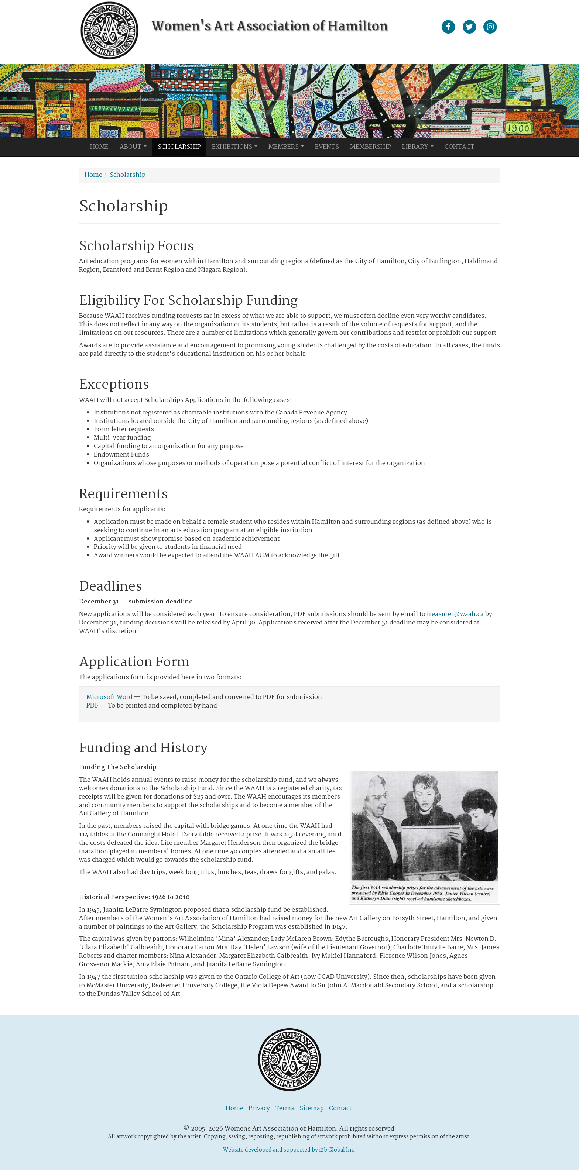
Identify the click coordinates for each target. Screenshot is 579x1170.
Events (327, 147)
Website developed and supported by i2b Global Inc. (289, 1150)
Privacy (259, 1109)
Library (420, 149)
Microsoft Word (109, 697)
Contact (459, 147)
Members (288, 149)
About (135, 149)
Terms (284, 1109)
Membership (370, 147)
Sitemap (311, 1109)
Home (99, 147)
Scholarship (179, 147)
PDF (92, 706)
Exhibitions (236, 149)
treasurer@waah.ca (455, 614)
